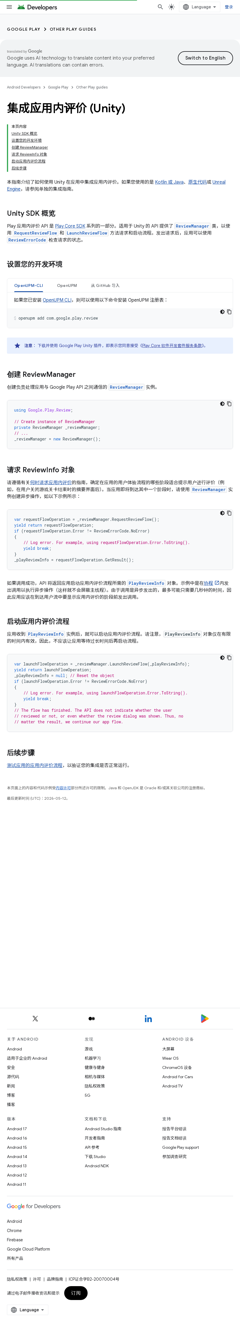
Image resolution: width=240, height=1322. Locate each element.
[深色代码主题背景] (222, 257)
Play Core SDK (70, 172)
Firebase (15, 1239)
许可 (37, 1279)
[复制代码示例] (229, 257)
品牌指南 (55, 1279)
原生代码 (197, 128)
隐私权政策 (95, 1086)
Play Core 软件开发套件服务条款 (172, 291)
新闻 (11, 1086)
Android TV (172, 1086)
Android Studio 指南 (103, 1128)
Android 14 (17, 1156)
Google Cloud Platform (28, 1249)
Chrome (14, 1230)
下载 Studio (95, 1156)
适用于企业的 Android (27, 1058)
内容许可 (63, 733)
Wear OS (170, 1058)
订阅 (76, 1293)
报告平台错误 (174, 1128)
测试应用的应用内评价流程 (34, 711)
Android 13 (17, 1165)
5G (88, 1095)
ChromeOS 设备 (177, 1067)
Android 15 (17, 1147)
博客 (11, 1095)
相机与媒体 (95, 1076)
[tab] (28, 231)
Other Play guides (73, 29)
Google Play (23, 29)
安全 (11, 1067)
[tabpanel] (120, 258)
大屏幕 (168, 1049)
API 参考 (92, 1147)
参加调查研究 (174, 1156)
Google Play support (180, 1147)
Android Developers (23, 87)
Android (14, 1049)
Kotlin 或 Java (169, 128)
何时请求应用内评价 (51, 428)
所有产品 (15, 1258)
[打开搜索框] (165, 6)
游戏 (89, 1049)
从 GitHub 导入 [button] (105, 231)
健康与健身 (95, 1067)
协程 (208, 529)
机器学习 (93, 1058)
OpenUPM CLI (57, 246)
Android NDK (97, 1165)
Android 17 (17, 1128)
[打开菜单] (9, 7)
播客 (11, 1104)
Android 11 (16, 1184)
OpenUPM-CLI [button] (28, 231)
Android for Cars (177, 1076)
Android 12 (17, 1175)
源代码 (13, 1076)
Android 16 (17, 1138)
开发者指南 (95, 1138)
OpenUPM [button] (67, 231)
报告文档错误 (174, 1138)
